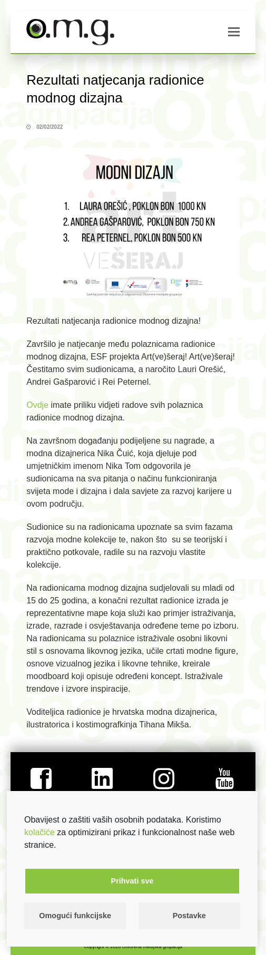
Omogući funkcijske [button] (75, 915)
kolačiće (39, 832)
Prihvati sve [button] (132, 881)
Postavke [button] (189, 915)
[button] (234, 32)
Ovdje (37, 405)
